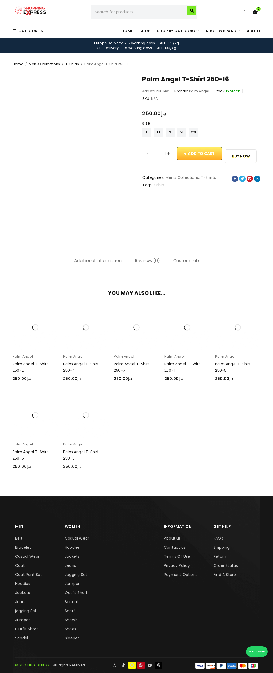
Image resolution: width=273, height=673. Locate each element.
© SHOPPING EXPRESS (32, 665)
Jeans (20, 601)
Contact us (175, 547)
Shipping (222, 547)
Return (220, 556)
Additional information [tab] (98, 261)
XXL (194, 132)
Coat (20, 565)
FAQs (218, 538)
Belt (18, 538)
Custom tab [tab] (186, 261)
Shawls (71, 620)
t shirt (159, 185)
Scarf (70, 610)
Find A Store (225, 574)
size (146, 123)
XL (182, 132)
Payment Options (181, 574)
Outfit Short (26, 629)
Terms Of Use (177, 556)
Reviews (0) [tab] (147, 261)
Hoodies (22, 583)
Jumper (22, 620)
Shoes (70, 629)
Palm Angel (199, 91)
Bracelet (23, 547)
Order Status (226, 565)
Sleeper (72, 638)
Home (18, 63)
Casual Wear (27, 556)
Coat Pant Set (28, 574)
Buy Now (241, 156)
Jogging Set (76, 574)
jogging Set (26, 610)
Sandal (21, 638)
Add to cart (201, 153)
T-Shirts (72, 63)
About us (172, 538)
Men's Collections (44, 63)
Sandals (72, 601)
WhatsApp (257, 652)
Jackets (22, 592)
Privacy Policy (177, 565)
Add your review (155, 91)
